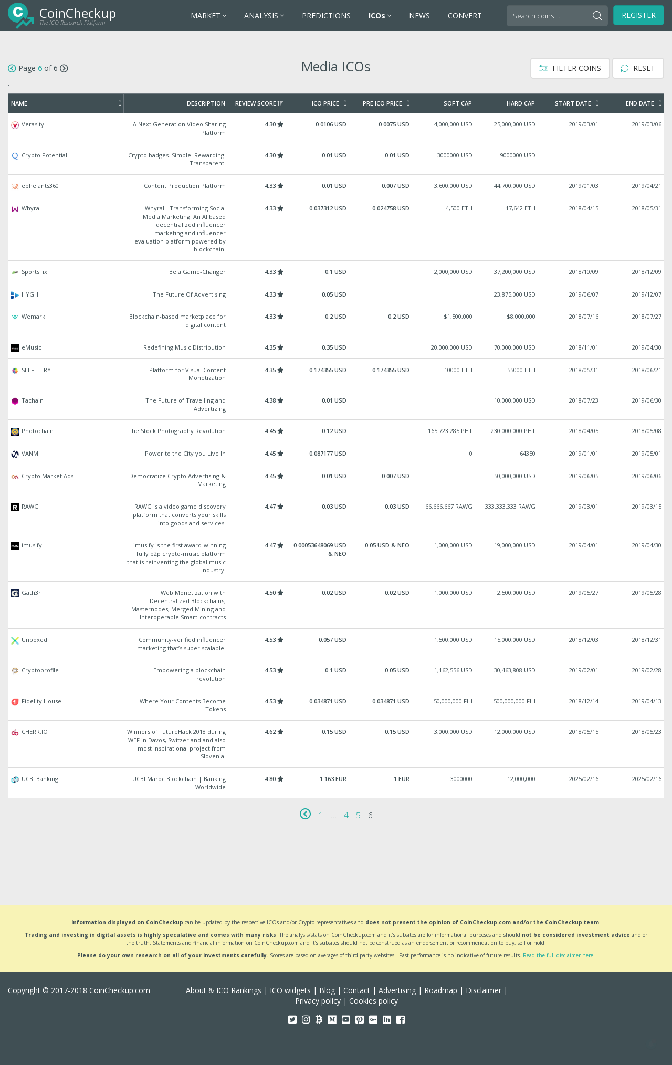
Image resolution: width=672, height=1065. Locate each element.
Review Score (259, 103)
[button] (651, 1044)
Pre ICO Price (386, 103)
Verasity (336, 128)
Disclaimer (483, 990)
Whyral (336, 228)
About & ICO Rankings (223, 990)
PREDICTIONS (326, 15)
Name (66, 103)
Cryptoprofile (336, 674)
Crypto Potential (336, 159)
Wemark (336, 320)
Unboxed (336, 644)
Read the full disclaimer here (558, 955)
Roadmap (440, 990)
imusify (336, 557)
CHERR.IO (336, 744)
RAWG (336, 514)
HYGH (336, 294)
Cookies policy (373, 1001)
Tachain (336, 404)
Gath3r (336, 605)
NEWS (419, 15)
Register (639, 15)
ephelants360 (336, 186)
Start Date (576, 103)
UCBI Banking (336, 783)
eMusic (336, 347)
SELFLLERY (336, 374)
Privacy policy (318, 1001)
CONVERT (465, 15)
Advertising (397, 990)
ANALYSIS (264, 15)
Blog (327, 990)
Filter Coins (570, 68)
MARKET (208, 15)
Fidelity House (336, 705)
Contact (356, 990)
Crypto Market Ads (336, 480)
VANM (336, 453)
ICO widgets (290, 990)
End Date (643, 103)
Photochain (336, 431)
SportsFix (336, 272)
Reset (638, 68)
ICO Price (329, 103)
